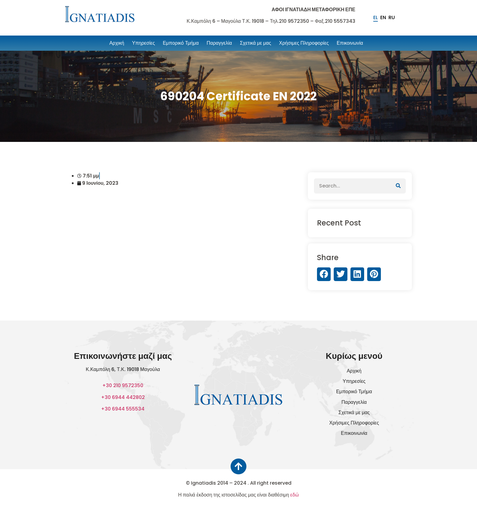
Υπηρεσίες (143, 43)
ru (391, 17)
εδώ (294, 494)
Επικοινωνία (350, 43)
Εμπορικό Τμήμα (181, 43)
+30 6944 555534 (122, 408)
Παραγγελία (219, 43)
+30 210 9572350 (122, 385)
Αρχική (116, 43)
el (375, 17)
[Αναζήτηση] (398, 186)
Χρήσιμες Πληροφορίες (304, 43)
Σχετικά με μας (255, 43)
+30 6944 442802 (123, 397)
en (383, 17)
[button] (324, 274)
